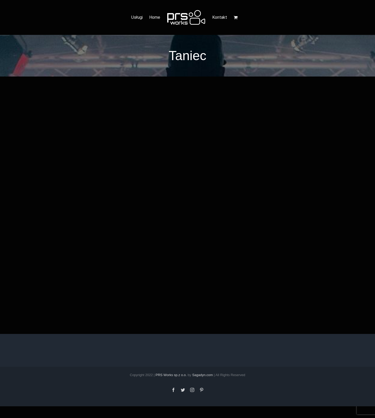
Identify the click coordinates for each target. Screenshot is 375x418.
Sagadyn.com (202, 375)
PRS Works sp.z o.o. (171, 375)
